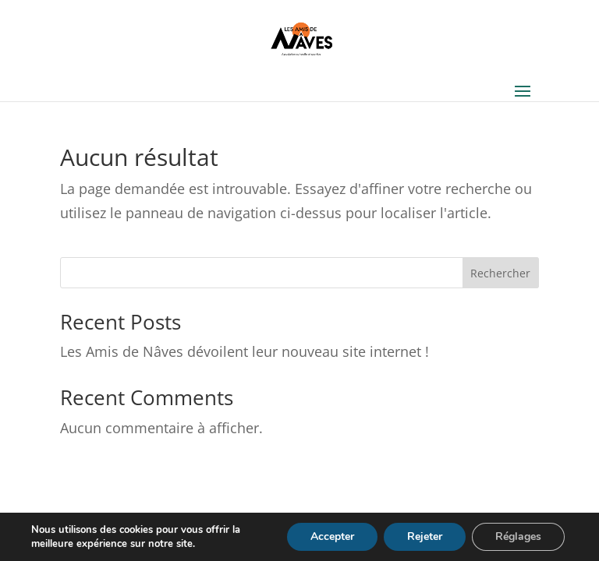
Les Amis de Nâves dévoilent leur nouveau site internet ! (244, 351)
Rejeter (424, 536)
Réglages (518, 536)
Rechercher (500, 273)
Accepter (332, 536)
